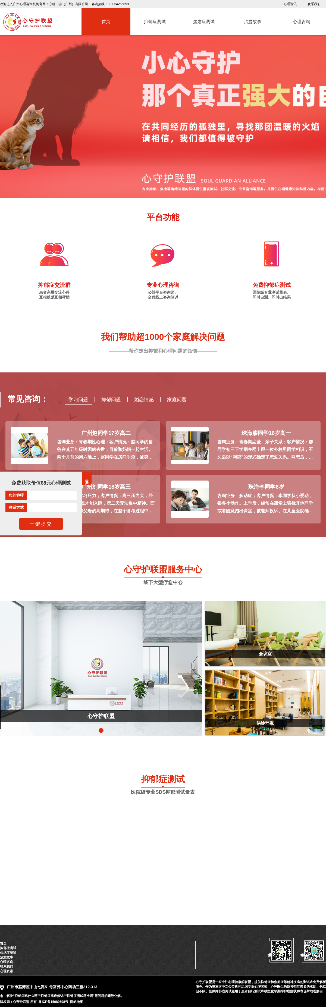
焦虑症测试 (8, 953)
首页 (3, 943)
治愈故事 (6, 957)
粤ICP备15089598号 (53, 1002)
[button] (101, 730)
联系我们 (314, 4)
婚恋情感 (144, 399)
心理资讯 (290, 4)
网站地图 (76, 1002)
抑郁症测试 (8, 948)
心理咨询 (6, 962)
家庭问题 (177, 399)
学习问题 (78, 399)
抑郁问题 (111, 399)
